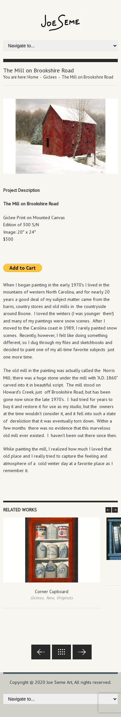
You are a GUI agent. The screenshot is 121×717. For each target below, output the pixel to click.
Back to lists (61, 652)
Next (82, 652)
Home (32, 77)
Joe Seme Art (59, 682)
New (50, 598)
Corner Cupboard (51, 591)
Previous (40, 652)
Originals (64, 598)
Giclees (50, 77)
